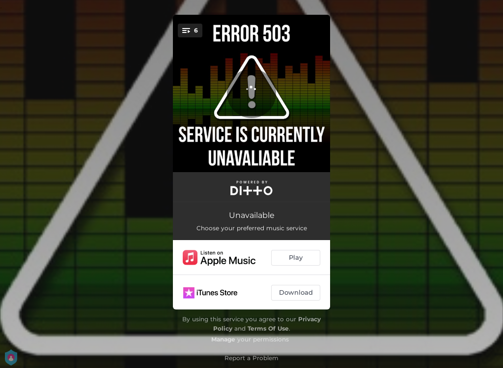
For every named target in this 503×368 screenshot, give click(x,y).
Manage (223, 339)
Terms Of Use (268, 328)
